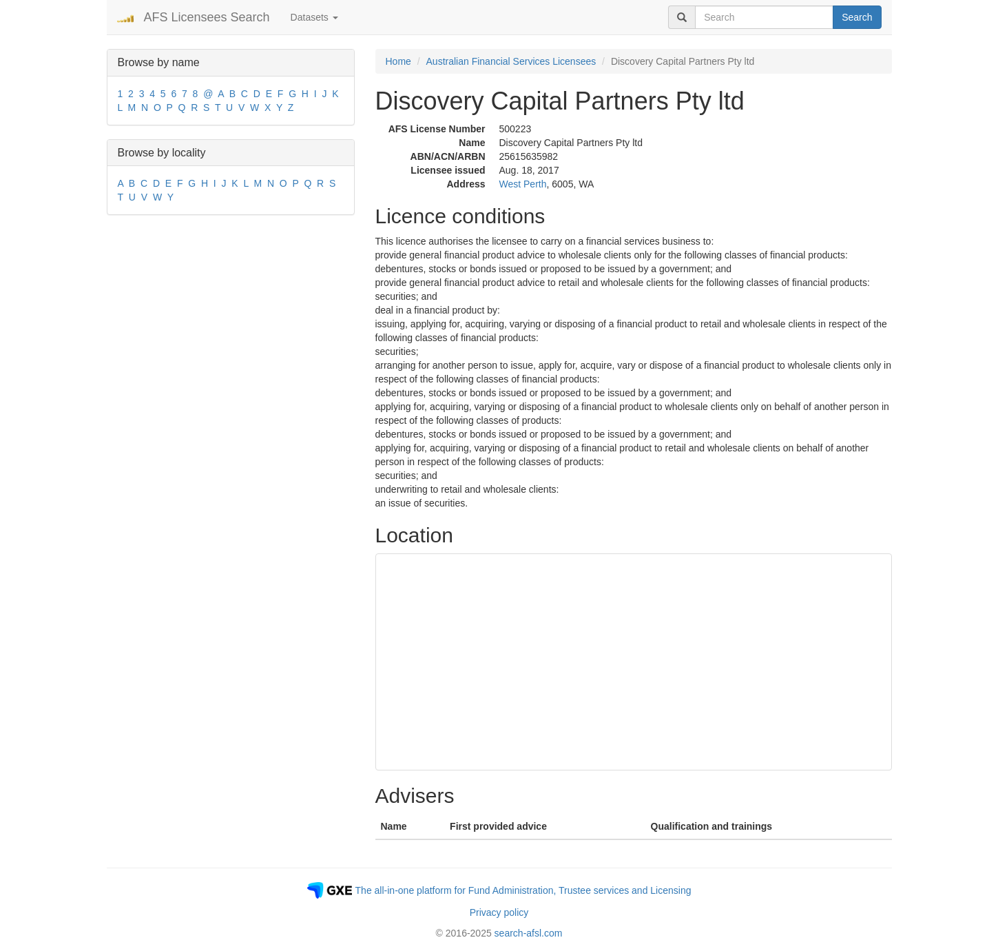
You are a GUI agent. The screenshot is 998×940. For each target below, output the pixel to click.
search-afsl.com (529, 933)
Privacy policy (499, 912)
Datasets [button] (314, 17)
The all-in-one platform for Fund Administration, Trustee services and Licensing (523, 890)
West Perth (523, 184)
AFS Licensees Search (207, 17)
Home (398, 61)
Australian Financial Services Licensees (511, 61)
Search (857, 17)
